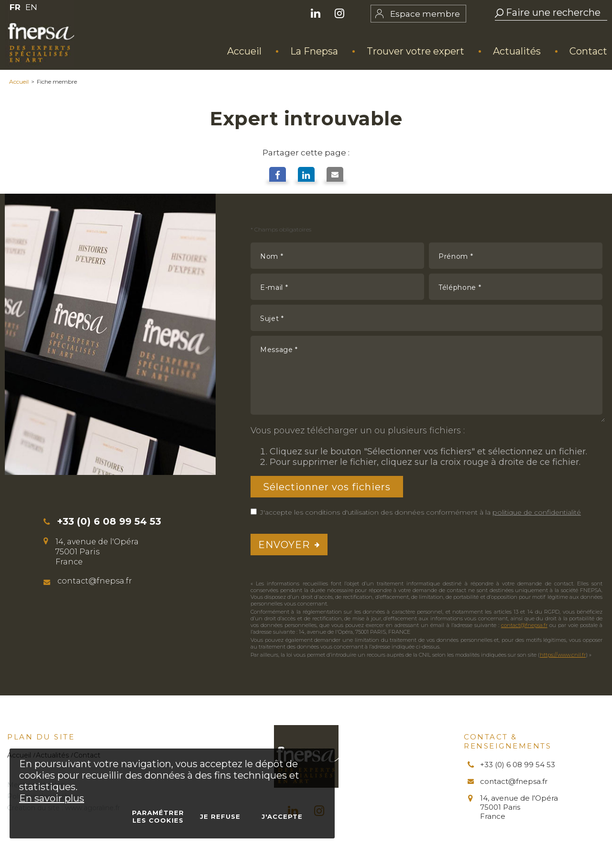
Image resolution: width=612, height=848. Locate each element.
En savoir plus (51, 798)
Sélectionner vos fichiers (327, 486)
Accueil (19, 81)
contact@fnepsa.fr (524, 625)
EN (31, 7)
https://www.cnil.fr (563, 654)
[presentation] (529, 544)
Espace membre (425, 14)
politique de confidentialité (536, 512)
